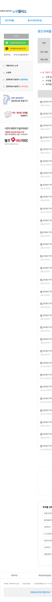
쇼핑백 (7, 72)
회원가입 (7, 55)
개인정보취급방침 (44, 575)
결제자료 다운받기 (15, 79)
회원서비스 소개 (10, 66)
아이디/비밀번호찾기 (21, 55)
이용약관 (14, 575)
